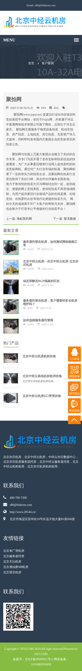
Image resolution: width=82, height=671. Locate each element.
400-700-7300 (15, 497)
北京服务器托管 (13, 556)
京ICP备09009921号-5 (39, 659)
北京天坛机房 (12, 561)
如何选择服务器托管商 (38, 320)
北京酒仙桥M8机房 (15, 567)
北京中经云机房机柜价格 (39, 356)
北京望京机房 (12, 572)
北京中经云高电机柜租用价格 (42, 376)
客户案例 (48, 63)
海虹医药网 (24, 218)
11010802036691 (41, 664)
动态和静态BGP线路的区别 (41, 281)
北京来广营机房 (13, 550)
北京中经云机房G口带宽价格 (42, 396)
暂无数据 (70, 218)
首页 (31, 63)
